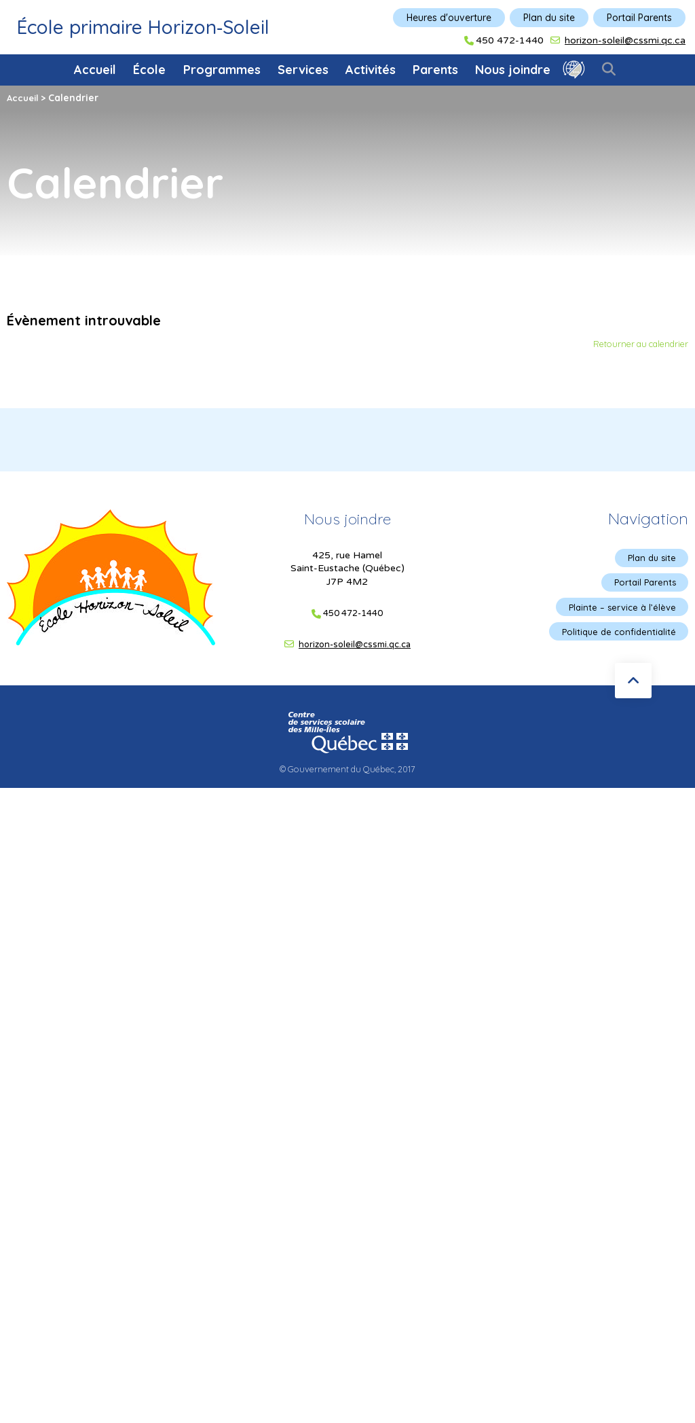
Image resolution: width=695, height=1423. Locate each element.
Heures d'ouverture (449, 18)
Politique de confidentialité (615, 636)
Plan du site (549, 18)
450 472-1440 (510, 40)
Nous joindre (512, 69)
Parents (435, 69)
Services (303, 69)
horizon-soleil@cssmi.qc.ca (625, 40)
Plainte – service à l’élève (619, 610)
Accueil (95, 69)
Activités (370, 69)
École (149, 69)
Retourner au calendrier (635, 344)
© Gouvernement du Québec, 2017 (347, 771)
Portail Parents (639, 18)
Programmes (222, 69)
